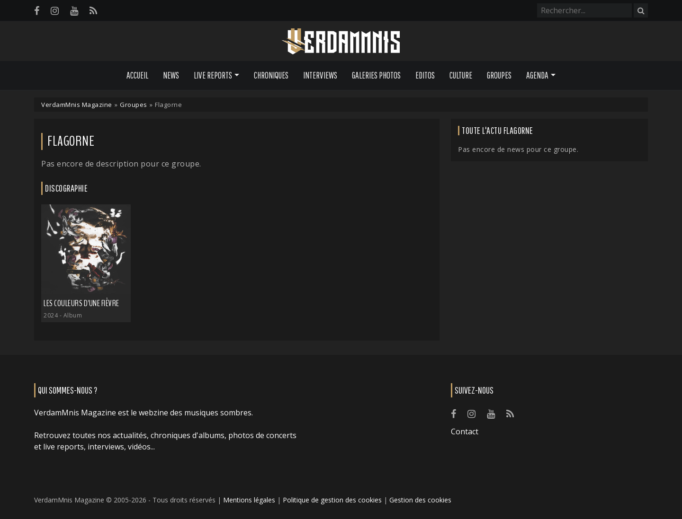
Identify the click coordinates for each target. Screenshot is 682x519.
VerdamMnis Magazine (76, 104)
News (171, 75)
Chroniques (271, 75)
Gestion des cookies (420, 499)
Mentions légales (249, 499)
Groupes (499, 75)
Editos (425, 75)
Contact (464, 431)
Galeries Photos (376, 75)
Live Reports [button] (213, 75)
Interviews (320, 75)
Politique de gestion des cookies (332, 499)
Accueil (137, 75)
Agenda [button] (537, 75)
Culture (460, 75)
